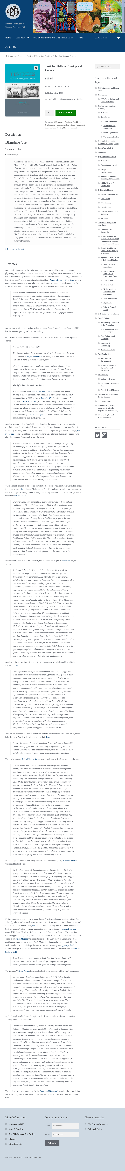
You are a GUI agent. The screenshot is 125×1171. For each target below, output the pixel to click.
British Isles (105, 161)
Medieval (104, 218)
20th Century (106, 207)
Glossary (12, 1139)
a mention (66, 561)
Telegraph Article (95, 1129)
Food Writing (103, 375)
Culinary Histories (108, 379)
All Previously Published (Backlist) (29, 56)
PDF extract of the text (14, 249)
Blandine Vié (46, 398)
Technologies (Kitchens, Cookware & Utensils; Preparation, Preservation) (108, 408)
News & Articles (16, 1129)
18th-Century (106, 199)
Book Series (105, 117)
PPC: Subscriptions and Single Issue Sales (53, 37)
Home (8, 37)
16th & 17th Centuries (109, 194)
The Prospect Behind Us (98, 1124)
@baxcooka (36, 926)
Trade (80, 37)
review (15, 665)
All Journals (102, 95)
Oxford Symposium (110, 133)
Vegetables (107, 303)
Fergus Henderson (34, 356)
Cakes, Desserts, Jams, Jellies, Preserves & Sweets (110, 273)
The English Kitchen (111, 137)
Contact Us (10, 47)
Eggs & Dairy (108, 281)
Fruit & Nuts (108, 285)
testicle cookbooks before (42, 391)
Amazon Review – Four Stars (62, 280)
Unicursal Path (35, 1157)
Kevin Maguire (22, 939)
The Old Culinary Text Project (22, 1134)
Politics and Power (108, 350)
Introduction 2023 (16, 1124)
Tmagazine (50, 737)
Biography (102, 152)
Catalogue (20, 37)
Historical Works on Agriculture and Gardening (108, 367)
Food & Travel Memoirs (110, 390)
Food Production (104, 354)
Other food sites (15, 1144)
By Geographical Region (107, 157)
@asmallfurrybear (69, 929)
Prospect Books (29, 401)
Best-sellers (105, 113)
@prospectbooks (68, 945)
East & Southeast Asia (109, 165)
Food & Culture (104, 318)
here (23, 489)
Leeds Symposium (110, 121)
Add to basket (65, 112)
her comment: (20, 496)
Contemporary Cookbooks (55, 125)
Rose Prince (24, 971)
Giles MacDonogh (35, 414)
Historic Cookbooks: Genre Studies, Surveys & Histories (109, 250)
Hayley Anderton (70, 860)
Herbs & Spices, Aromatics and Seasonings (109, 291)
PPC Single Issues (104, 401)
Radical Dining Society (31, 759)
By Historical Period (105, 190)
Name (47, 1126)
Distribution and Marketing (108, 314)
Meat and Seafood (70, 128)
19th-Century (106, 203)
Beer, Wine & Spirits (105, 148)
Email (47, 1134)
